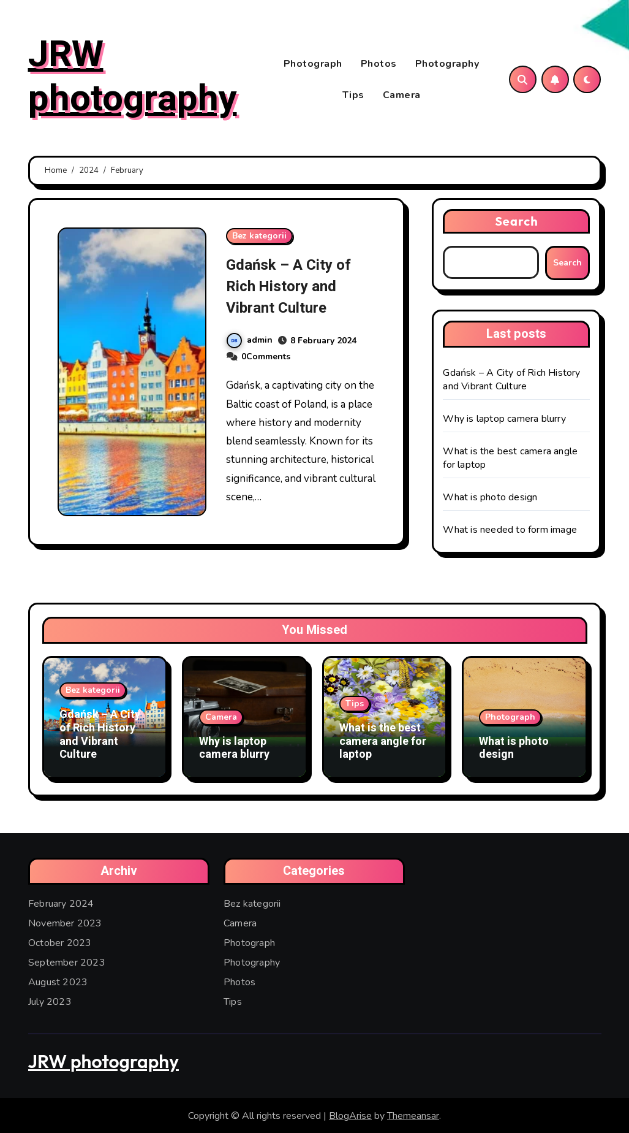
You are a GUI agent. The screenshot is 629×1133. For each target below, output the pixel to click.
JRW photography (132, 78)
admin (250, 342)
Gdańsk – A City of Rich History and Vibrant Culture (295, 288)
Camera (402, 96)
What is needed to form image (510, 532)
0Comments (265, 359)
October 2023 (59, 941)
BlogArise (350, 1114)
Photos (379, 65)
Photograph (313, 65)
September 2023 (66, 961)
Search (516, 223)
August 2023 (58, 981)
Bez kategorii (259, 238)
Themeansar (413, 1114)
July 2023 (50, 1000)
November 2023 (65, 922)
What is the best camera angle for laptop (382, 743)
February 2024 (61, 902)
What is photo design (490, 499)
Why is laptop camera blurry (504, 421)
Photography (447, 65)
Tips (353, 96)
